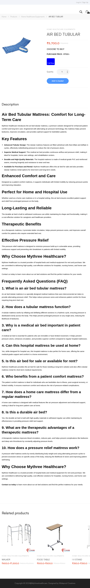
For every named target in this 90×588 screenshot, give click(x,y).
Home (4, 17)
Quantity (50, 72)
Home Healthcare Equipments (33, 17)
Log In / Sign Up (82, 2)
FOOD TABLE (43, 559)
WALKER (6, 559)
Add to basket (58, 81)
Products (13, 17)
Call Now (50, 63)
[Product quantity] (63, 72)
